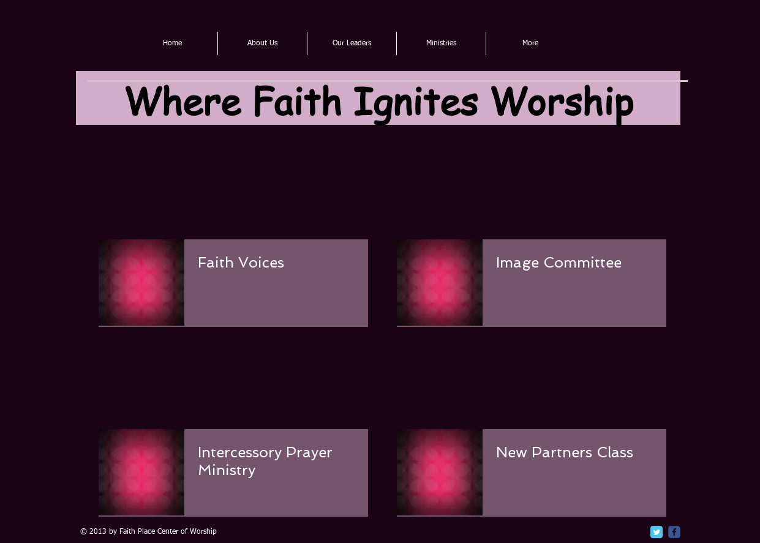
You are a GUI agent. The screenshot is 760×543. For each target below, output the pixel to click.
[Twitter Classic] (656, 532)
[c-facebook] (674, 532)
